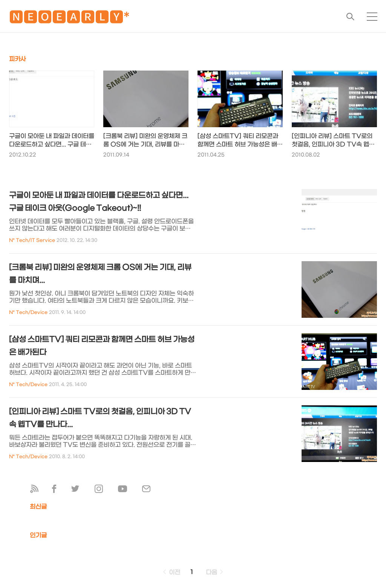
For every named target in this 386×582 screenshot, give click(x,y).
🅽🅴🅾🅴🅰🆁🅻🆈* (69, 18)
